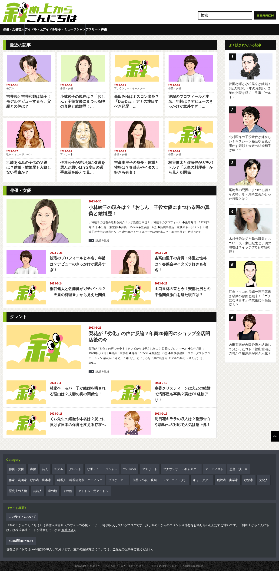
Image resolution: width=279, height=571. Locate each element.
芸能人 (37, 491)
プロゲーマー (117, 480)
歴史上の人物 (18, 491)
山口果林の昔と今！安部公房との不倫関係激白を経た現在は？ (182, 292)
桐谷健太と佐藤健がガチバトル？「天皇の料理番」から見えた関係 (190, 167)
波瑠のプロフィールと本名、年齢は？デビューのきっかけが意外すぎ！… (190, 101)
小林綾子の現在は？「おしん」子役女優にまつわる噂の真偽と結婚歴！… (82, 101)
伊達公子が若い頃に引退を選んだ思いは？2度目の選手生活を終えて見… (82, 167)
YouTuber (129, 469)
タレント (75, 469)
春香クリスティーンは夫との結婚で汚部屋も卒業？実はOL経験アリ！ (182, 394)
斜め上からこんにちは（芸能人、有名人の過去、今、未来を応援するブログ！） (136, 565)
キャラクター (202, 480)
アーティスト (214, 469)
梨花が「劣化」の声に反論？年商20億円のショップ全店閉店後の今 (149, 336)
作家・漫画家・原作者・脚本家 (30, 480)
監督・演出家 (238, 469)
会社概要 (68, 530)
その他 (67, 491)
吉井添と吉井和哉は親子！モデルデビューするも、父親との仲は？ (28, 101)
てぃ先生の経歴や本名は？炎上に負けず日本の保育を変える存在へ (78, 422)
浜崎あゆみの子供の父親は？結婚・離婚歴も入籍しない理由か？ (28, 167)
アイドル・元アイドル (40, 29)
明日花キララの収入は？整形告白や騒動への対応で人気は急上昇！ (182, 422)
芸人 (21, 29)
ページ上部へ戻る (275, 436)
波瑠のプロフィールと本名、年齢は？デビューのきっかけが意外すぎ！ (78, 264)
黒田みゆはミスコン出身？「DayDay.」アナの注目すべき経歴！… (136, 101)
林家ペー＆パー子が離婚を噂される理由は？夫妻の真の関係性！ (78, 391)
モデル (10, 88)
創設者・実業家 (227, 480)
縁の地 (52, 491)
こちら (117, 549)
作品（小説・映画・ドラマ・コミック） (160, 480)
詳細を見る (103, 240)
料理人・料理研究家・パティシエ (80, 480)
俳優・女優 (10, 29)
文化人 (263, 480)
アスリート (93, 29)
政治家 (248, 480)
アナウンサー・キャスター (129, 88)
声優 (104, 29)
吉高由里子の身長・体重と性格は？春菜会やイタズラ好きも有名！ (136, 167)
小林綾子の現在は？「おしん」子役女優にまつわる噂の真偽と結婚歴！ (149, 210)
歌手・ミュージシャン (70, 29)
